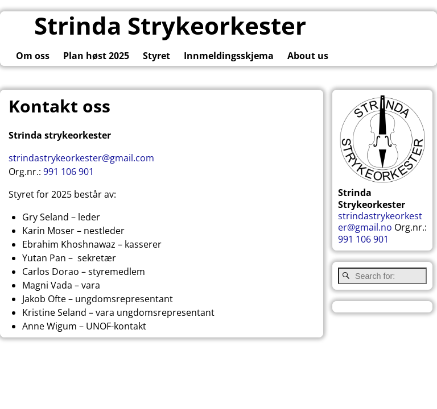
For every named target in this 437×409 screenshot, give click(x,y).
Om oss (33, 55)
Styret (156, 55)
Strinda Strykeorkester (170, 25)
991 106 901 (68, 171)
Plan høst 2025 (96, 55)
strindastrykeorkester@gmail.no (380, 221)
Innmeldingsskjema (229, 55)
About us (307, 55)
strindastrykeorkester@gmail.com (81, 158)
